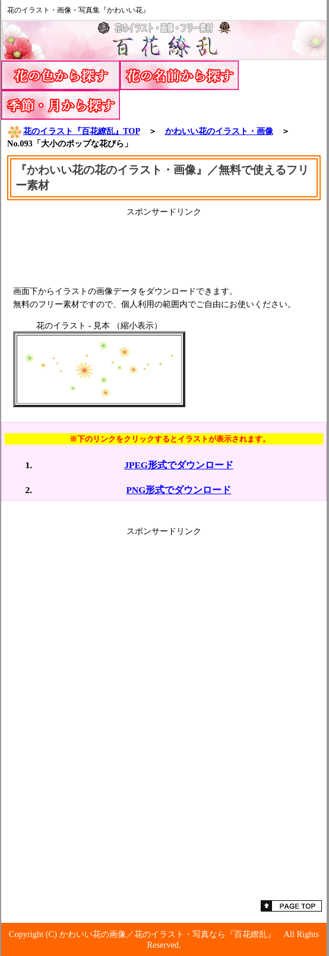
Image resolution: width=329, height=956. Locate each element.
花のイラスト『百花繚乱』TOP (73, 131)
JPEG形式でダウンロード (178, 465)
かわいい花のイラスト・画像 (219, 131)
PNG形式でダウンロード (179, 490)
